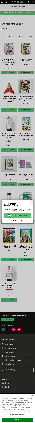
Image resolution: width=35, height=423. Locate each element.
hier (30, 411)
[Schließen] (33, 396)
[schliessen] (31, 202)
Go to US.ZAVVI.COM (19, 215)
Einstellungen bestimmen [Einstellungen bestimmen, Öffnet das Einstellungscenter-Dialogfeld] (17, 414)
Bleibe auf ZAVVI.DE (17, 220)
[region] (17, 408)
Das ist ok (17, 419)
